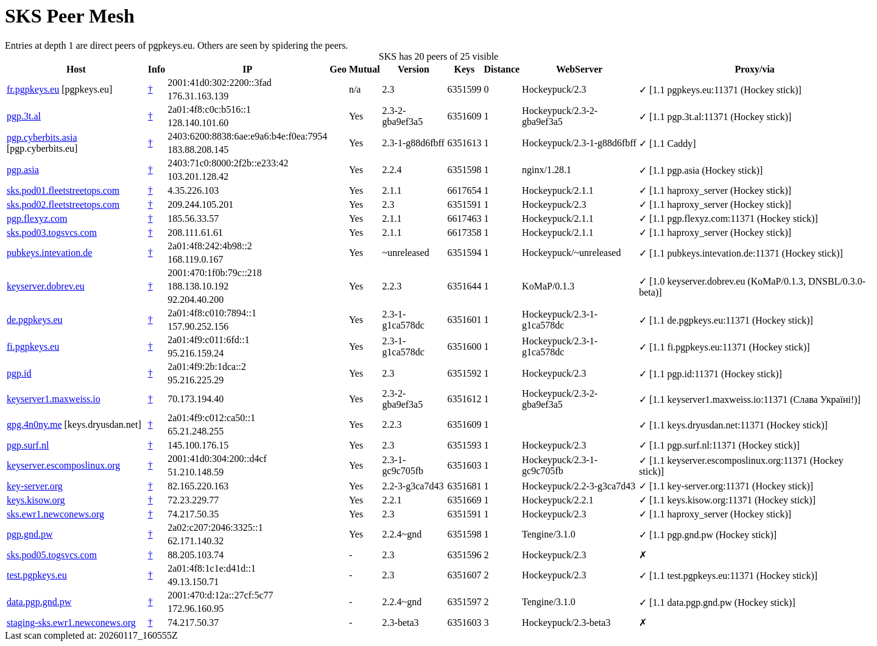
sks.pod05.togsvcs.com (52, 555)
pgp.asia (23, 170)
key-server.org (35, 486)
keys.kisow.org (36, 500)
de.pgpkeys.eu (35, 319)
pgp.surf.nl (28, 445)
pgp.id (19, 373)
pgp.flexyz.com (37, 218)
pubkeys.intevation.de (49, 252)
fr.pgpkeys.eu (33, 89)
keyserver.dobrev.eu (46, 286)
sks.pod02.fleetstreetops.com (63, 204)
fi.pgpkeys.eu (33, 346)
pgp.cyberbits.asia (42, 137)
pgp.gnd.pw (30, 534)
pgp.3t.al (24, 116)
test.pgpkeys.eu (37, 575)
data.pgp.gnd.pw (39, 602)
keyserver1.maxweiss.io (53, 399)
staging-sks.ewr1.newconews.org (71, 622)
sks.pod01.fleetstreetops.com (63, 190)
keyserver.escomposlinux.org (63, 465)
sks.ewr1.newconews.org (55, 514)
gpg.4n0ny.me (34, 424)
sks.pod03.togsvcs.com (52, 232)
